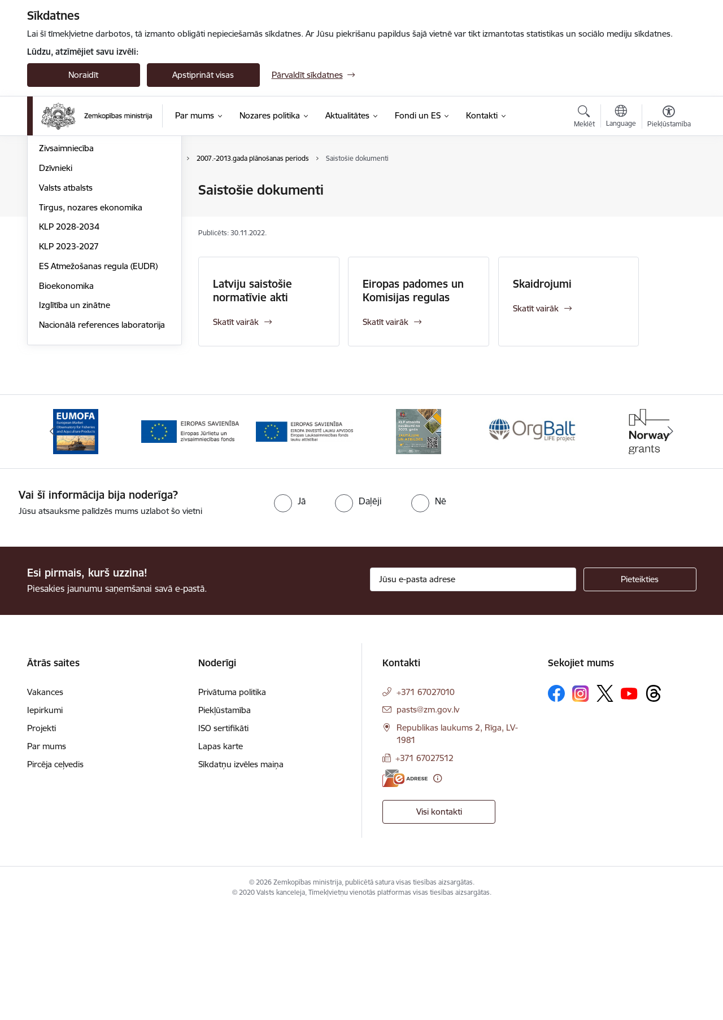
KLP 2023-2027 (69, 367)
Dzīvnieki (55, 288)
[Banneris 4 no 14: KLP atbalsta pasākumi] (418, 542)
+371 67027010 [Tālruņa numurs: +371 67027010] (426, 803)
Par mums (46, 857)
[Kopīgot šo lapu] (668, 213)
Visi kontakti (439, 922)
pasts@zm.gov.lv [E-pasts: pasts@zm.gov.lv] (428, 820)
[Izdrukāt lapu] (668, 185)
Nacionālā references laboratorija (102, 445)
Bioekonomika (66, 406)
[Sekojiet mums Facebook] (556, 804)
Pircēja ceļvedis (55, 875)
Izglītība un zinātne (74, 425)
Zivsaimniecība (66, 268)
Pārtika (52, 230)
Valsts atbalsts (66, 308)
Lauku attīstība (67, 210)
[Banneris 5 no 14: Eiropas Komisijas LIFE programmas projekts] (533, 542)
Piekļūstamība (224, 821)
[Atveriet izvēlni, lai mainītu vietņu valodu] (621, 117)
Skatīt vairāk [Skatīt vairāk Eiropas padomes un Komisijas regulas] (385, 321)
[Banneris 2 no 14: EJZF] (190, 542)
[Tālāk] (670, 542)
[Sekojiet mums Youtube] (629, 804)
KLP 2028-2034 (69, 347)
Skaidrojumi (542, 284)
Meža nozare (63, 249)
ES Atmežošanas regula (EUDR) (98, 386)
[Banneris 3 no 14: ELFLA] (305, 542)
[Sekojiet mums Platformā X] (604, 804)
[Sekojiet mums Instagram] (580, 804)
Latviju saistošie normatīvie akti (252, 290)
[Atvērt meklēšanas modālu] (584, 117)
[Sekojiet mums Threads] (653, 804)
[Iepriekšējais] (53, 542)
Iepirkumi (45, 821)
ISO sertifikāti (223, 839)
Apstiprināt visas (203, 74)
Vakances (45, 803)
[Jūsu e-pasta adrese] (473, 690)
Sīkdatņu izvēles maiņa (241, 875)
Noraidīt (83, 74)
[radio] (290, 611)
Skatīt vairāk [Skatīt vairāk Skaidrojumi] (536, 308)
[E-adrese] (405, 889)
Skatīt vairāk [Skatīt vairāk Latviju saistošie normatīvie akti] (236, 321)
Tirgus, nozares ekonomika (90, 328)
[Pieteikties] (639, 690)
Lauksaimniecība (70, 190)
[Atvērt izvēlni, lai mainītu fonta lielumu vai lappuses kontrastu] (669, 117)
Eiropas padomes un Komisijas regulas (413, 290)
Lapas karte (220, 857)
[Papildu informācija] (437, 889)
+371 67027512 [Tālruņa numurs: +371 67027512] (424, 869)
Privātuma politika (232, 803)
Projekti (41, 839)
